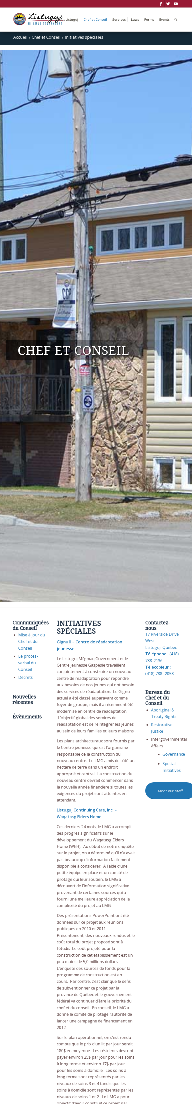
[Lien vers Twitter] (168, 3)
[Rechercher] (176, 19)
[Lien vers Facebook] (160, 3)
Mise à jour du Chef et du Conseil (31, 641)
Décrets (25, 677)
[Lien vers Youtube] (176, 3)
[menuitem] (67, 19)
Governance (173, 754)
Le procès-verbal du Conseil (28, 662)
